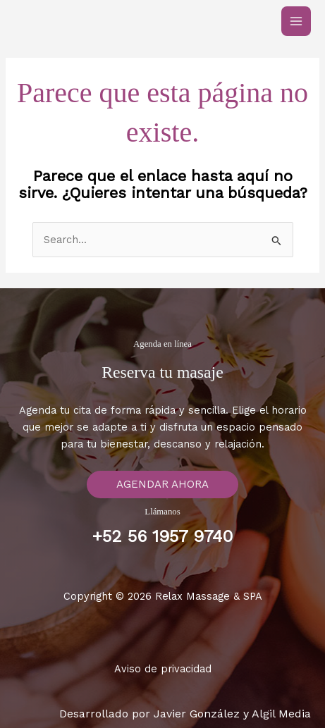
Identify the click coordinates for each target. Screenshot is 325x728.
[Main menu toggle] (296, 21)
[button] (162, 484)
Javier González (197, 713)
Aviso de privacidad (162, 668)
